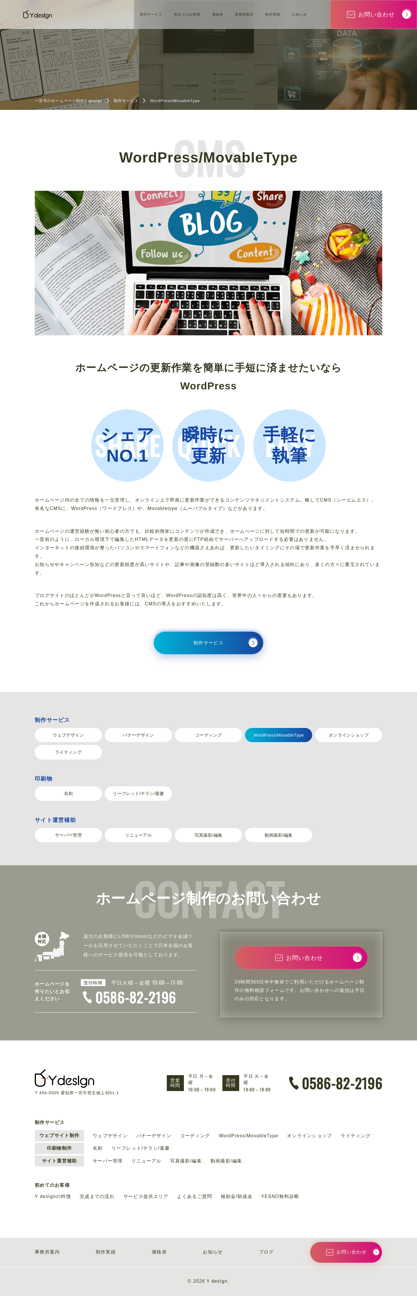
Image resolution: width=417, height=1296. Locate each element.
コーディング (208, 735)
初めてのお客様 (163, 14)
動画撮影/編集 (278, 835)
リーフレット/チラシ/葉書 (138, 793)
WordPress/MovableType (278, 735)
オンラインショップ (349, 735)
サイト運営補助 (55, 820)
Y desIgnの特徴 (53, 1196)
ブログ (266, 1251)
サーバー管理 (68, 835)
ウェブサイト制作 (59, 1135)
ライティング (68, 752)
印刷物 (43, 779)
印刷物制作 (59, 1148)
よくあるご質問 (194, 1196)
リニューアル (138, 835)
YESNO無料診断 (280, 1196)
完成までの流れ (97, 1196)
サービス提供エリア (146, 1196)
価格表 (199, 14)
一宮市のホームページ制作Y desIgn (68, 101)
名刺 (68, 793)
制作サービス (119, 14)
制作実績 (265, 14)
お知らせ (297, 14)
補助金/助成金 (236, 1196)
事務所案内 (231, 14)
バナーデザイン (138, 735)
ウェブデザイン (68, 735)
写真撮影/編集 (208, 835)
